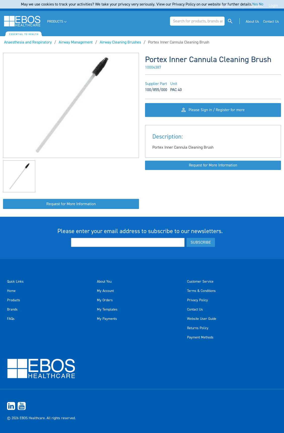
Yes (255, 4)
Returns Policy (197, 328)
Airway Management (76, 42)
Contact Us (195, 309)
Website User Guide (201, 319)
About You (104, 281)
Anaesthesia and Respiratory (28, 42)
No (261, 4)
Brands (12, 309)
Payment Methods (200, 337)
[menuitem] (57, 22)
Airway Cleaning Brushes (120, 42)
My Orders (105, 300)
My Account (105, 291)
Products (13, 300)
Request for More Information (71, 203)
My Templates (107, 309)
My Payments (107, 319)
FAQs (11, 319)
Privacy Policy (197, 300)
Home (11, 291)
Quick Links (15, 281)
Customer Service (200, 281)
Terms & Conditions (201, 291)
